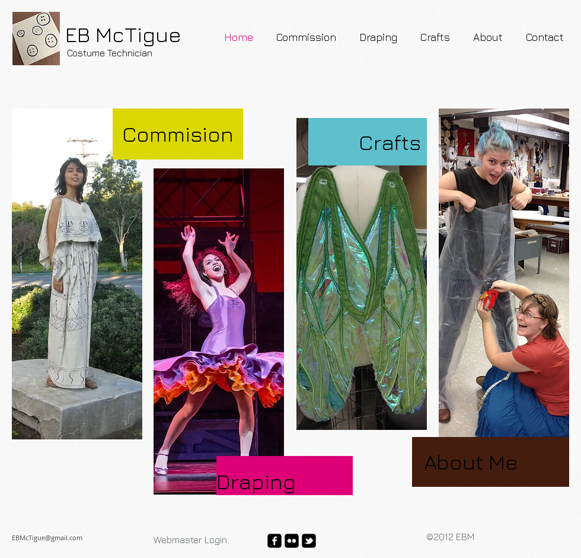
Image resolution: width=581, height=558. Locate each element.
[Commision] (178, 134)
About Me (471, 461)
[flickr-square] (292, 541)
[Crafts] (364, 142)
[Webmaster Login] (190, 540)
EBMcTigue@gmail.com (47, 537)
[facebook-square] (274, 541)
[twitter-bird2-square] (309, 541)
